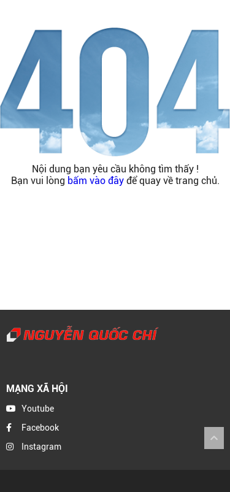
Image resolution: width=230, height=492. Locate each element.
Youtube (37, 408)
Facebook (40, 427)
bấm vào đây (95, 180)
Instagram (41, 447)
